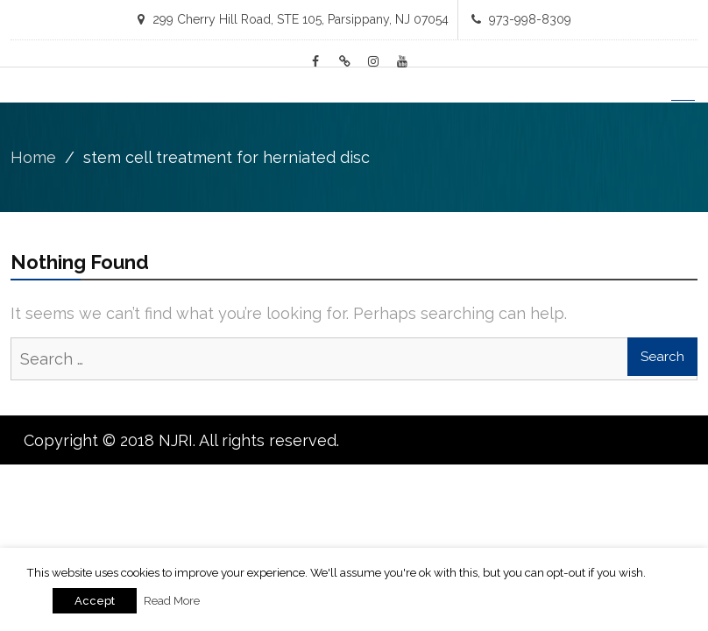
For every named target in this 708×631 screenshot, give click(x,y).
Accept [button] (94, 600)
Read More (172, 600)
